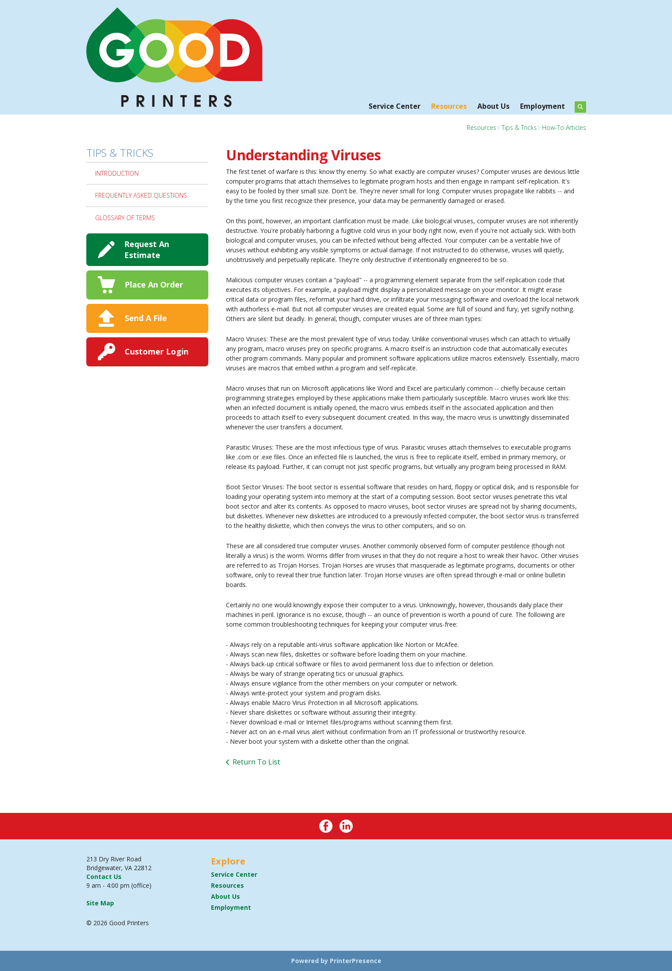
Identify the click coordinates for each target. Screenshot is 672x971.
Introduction (117, 173)
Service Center (395, 106)
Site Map (100, 903)
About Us (493, 106)
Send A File (146, 318)
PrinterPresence (355, 960)
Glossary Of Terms (125, 218)
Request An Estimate (146, 249)
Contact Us (104, 876)
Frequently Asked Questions (141, 195)
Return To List (256, 762)
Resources (449, 106)
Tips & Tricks (519, 127)
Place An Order (154, 284)
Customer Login (156, 351)
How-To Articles (564, 127)
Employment (542, 106)
